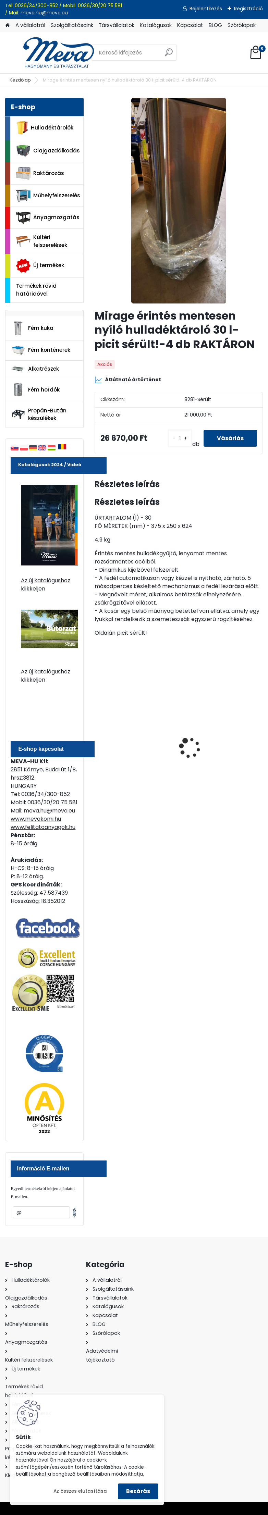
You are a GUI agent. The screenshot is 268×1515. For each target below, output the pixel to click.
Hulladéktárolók (44, 128)
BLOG (215, 25)
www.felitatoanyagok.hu (43, 827)
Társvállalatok (116, 25)
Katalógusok (156, 25)
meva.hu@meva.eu (44, 12)
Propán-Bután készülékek (38, 414)
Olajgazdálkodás (48, 151)
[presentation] (98, 736)
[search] (169, 55)
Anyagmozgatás (48, 218)
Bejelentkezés (206, 8)
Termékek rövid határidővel (36, 289)
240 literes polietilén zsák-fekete (135, 749)
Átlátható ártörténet (128, 380)
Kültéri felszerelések (41, 241)
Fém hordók (35, 390)
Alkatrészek (35, 369)
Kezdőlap (20, 80)
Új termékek (40, 266)
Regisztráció (248, 8)
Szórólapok (242, 25)
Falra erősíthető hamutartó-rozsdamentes (222, 749)
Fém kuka (32, 328)
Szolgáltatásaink (72, 25)
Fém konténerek (40, 350)
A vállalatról (30, 25)
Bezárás (138, 1491)
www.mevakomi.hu (36, 819)
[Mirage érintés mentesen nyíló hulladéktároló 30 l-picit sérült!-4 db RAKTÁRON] (178, 200)
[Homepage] (7, 25)
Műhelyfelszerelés (48, 195)
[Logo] (52, 53)
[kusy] (179, 438)
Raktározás (40, 173)
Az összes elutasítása (80, 1491)
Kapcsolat (190, 25)
